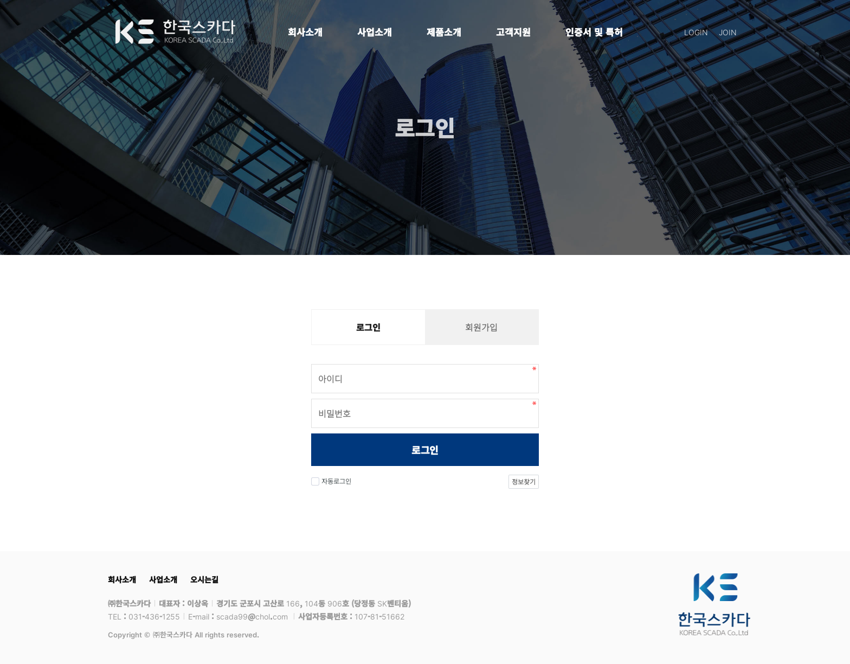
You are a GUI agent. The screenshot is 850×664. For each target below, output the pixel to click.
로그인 (424, 450)
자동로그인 (331, 481)
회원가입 (481, 327)
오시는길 (204, 579)
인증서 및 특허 (594, 32)
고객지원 (513, 32)
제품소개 (444, 32)
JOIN (728, 32)
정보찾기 (524, 481)
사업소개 (374, 32)
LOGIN (696, 32)
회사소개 (305, 32)
